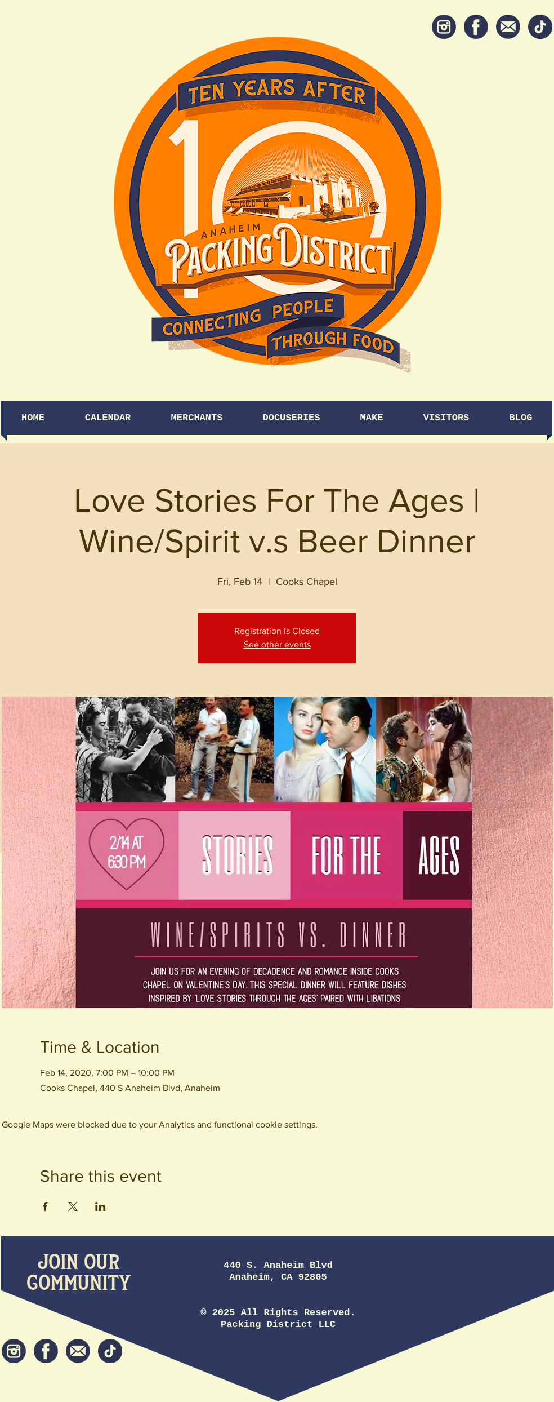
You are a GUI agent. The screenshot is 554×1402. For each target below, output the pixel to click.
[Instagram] (444, 27)
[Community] (78, 1284)
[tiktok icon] (540, 27)
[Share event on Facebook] (45, 1206)
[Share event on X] (73, 1206)
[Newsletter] (508, 27)
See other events (277, 644)
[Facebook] (476, 27)
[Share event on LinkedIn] (100, 1206)
